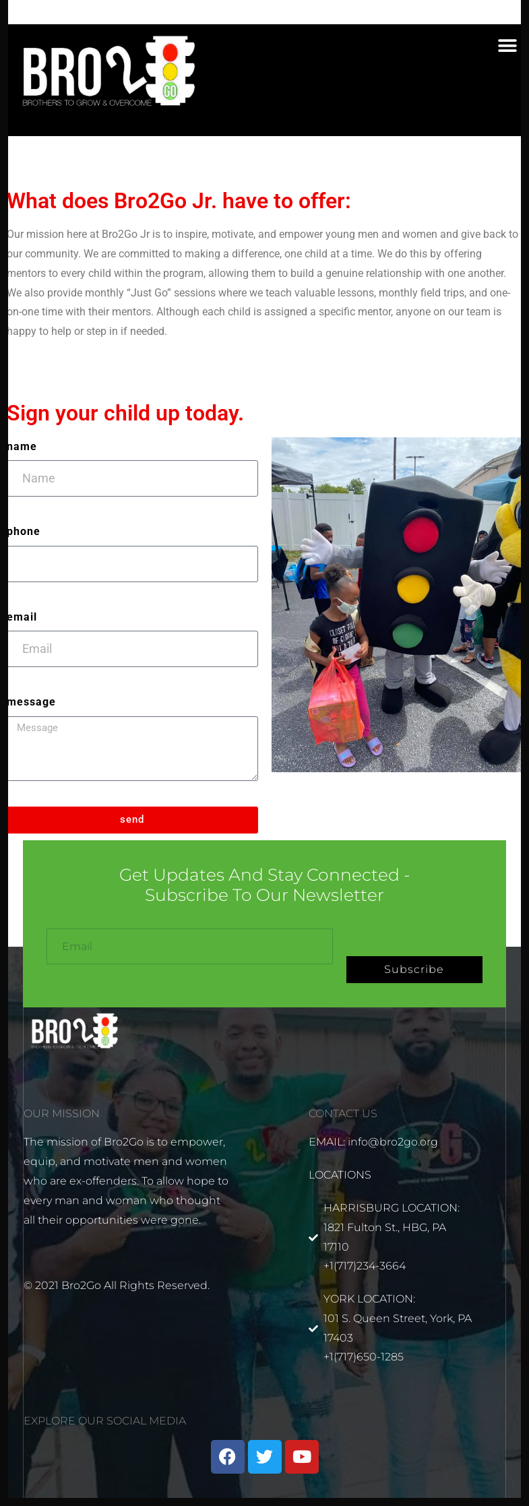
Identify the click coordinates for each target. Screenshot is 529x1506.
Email (22, 616)
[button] (507, 46)
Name (22, 446)
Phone (23, 531)
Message (31, 701)
